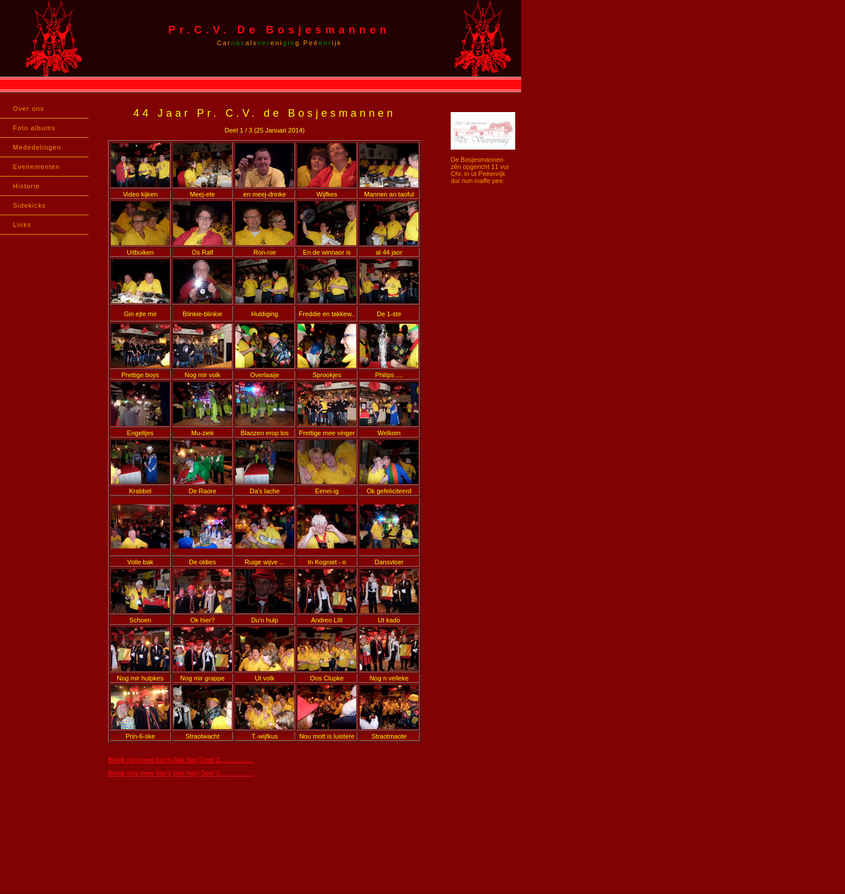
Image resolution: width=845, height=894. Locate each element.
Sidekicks (29, 205)
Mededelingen (37, 147)
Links (22, 224)
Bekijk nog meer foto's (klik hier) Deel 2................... (181, 759)
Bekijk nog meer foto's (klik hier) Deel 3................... (181, 773)
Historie (26, 185)
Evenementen (36, 166)
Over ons (28, 108)
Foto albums (34, 127)
